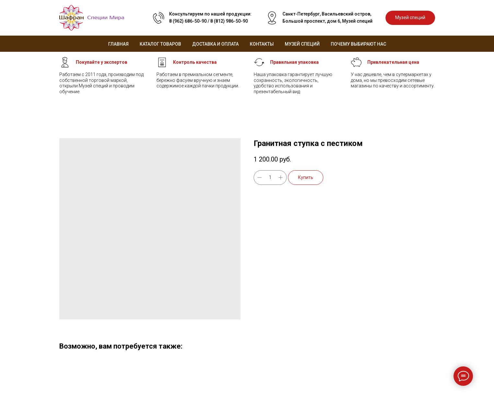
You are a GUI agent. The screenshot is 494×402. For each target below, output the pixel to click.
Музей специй (302, 44)
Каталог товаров (160, 44)
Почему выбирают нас (358, 44)
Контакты (262, 44)
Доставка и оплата (215, 44)
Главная (118, 44)
